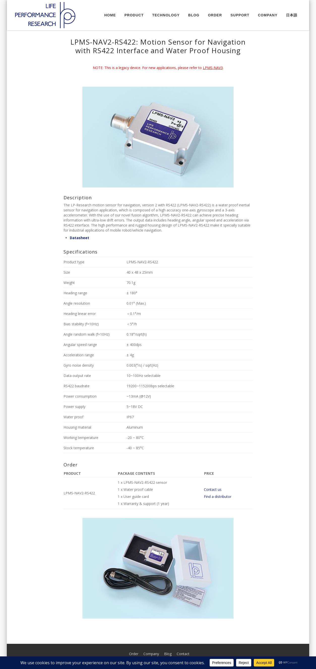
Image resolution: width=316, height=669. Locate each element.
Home (110, 15)
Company (267, 15)
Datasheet (79, 237)
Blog (193, 15)
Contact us (213, 489)
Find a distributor (217, 496)
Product (134, 15)
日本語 (291, 15)
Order (215, 15)
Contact (183, 653)
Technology (166, 15)
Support (240, 15)
